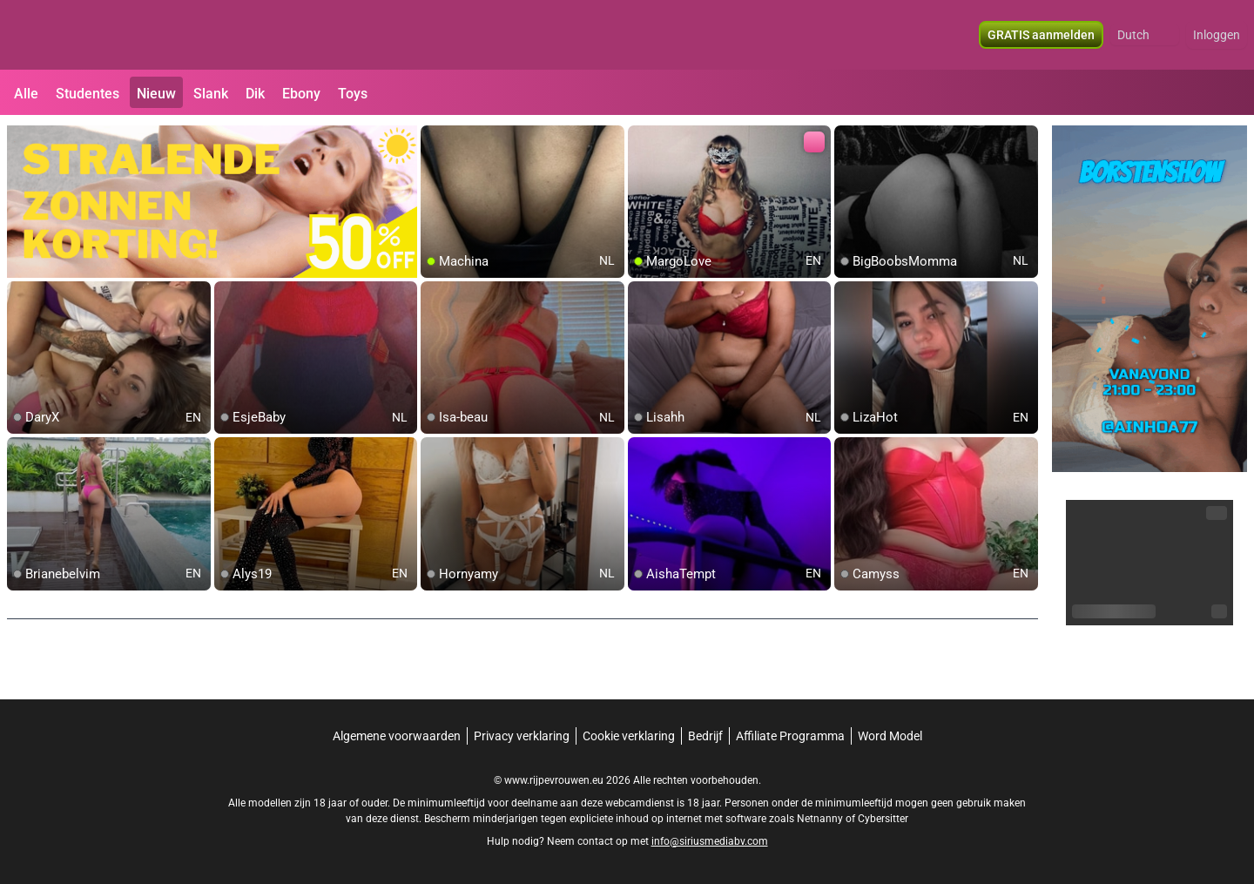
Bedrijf (705, 736)
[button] (1144, 34)
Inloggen (1216, 35)
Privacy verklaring (522, 736)
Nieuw (156, 93)
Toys (352, 93)
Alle (26, 93)
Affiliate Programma (790, 736)
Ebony (301, 93)
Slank (210, 93)
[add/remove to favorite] (434, 139)
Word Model (890, 736)
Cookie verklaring (629, 736)
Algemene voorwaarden (397, 736)
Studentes (87, 93)
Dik (255, 93)
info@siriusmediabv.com (709, 841)
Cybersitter (883, 819)
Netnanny (821, 819)
